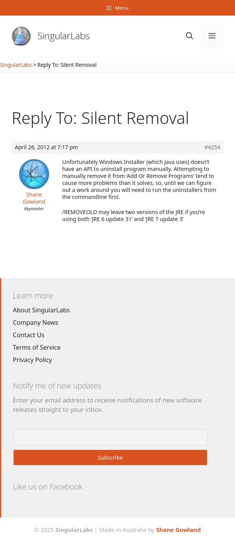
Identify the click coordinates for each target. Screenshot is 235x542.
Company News (35, 322)
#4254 (212, 147)
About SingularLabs (41, 310)
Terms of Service (37, 347)
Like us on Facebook (47, 486)
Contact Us (28, 335)
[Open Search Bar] (189, 36)
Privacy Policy (32, 360)
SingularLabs (64, 35)
